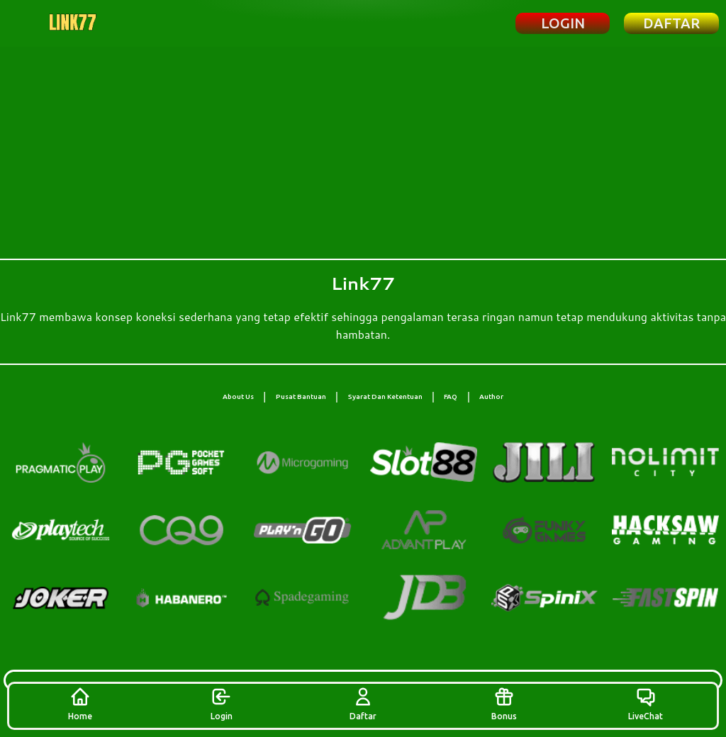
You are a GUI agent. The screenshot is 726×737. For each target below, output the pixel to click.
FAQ (450, 396)
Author (491, 396)
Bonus (504, 703)
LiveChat (645, 703)
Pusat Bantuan (301, 396)
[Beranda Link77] (73, 23)
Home (80, 703)
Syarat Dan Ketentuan (385, 396)
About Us (238, 396)
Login (222, 703)
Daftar (363, 703)
